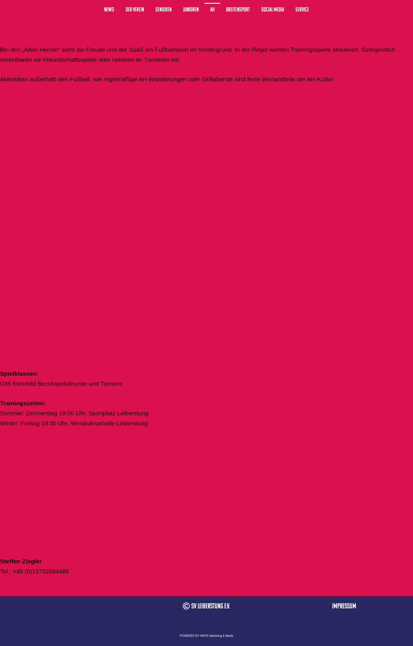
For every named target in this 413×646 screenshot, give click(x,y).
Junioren (191, 9)
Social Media (272, 9)
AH (212, 9)
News (109, 9)
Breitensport (238, 9)
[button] (206, 606)
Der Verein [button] (135, 9)
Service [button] (302, 9)
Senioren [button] (163, 9)
